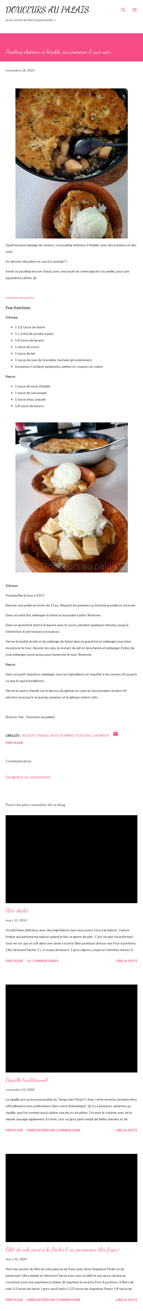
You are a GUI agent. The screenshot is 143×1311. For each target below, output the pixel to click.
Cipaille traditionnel (26, 1079)
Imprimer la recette (20, 297)
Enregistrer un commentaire (28, 777)
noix (54, 735)
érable (43, 735)
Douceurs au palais (47, 10)
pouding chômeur (92, 735)
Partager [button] (14, 743)
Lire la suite (126, 961)
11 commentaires (42, 961)
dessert (29, 735)
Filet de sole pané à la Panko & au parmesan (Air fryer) (62, 1249)
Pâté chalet (17, 910)
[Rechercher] (123, 8)
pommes (67, 735)
